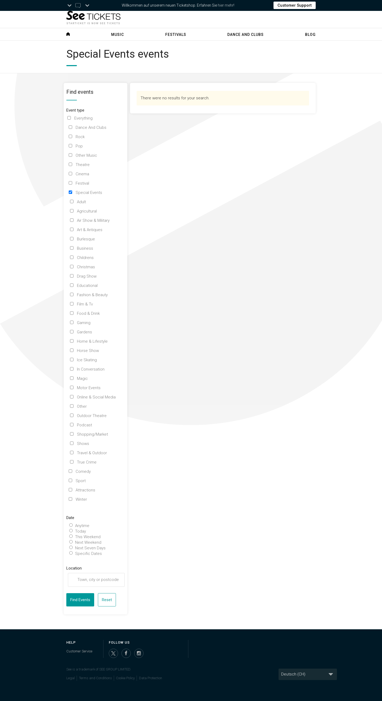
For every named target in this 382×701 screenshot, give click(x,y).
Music (117, 34)
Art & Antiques (89, 229)
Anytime (82, 525)
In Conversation (91, 369)
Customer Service (79, 651)
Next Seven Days (90, 548)
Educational (87, 285)
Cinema (82, 174)
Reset (107, 599)
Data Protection (150, 678)
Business (85, 248)
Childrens (85, 257)
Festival (82, 183)
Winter (81, 499)
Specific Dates (88, 553)
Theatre (83, 164)
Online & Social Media (96, 397)
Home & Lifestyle (92, 341)
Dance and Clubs (245, 34)
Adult (81, 201)
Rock (80, 136)
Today (80, 531)
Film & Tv (85, 304)
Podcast (84, 425)
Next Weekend (88, 542)
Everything (83, 118)
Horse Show (88, 350)
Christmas (86, 267)
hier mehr (225, 5)
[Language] (308, 674)
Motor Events (89, 387)
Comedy (83, 471)
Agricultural (87, 211)
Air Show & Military (93, 220)
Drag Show (87, 276)
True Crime (87, 462)
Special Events (89, 192)
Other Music (86, 155)
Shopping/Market (92, 434)
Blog (310, 34)
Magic (82, 378)
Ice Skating (87, 360)
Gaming (83, 322)
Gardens (84, 332)
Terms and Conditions (95, 678)
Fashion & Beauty (92, 294)
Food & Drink (88, 313)
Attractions (85, 490)
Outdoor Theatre (92, 415)
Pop (79, 146)
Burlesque (86, 239)
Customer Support (294, 5)
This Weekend (88, 536)
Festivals (175, 34)
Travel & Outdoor (92, 453)
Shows (83, 443)
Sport (81, 480)
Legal (70, 678)
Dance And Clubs (91, 127)
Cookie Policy (125, 678)
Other (82, 406)
